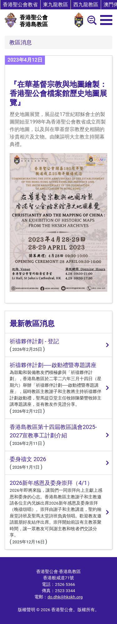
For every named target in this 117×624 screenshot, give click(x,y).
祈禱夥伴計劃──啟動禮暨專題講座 (53, 365)
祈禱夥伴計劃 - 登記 (34, 341)
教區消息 (20, 42)
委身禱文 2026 (28, 459)
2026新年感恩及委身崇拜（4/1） (51, 483)
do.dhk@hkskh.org (64, 596)
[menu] (106, 20)
